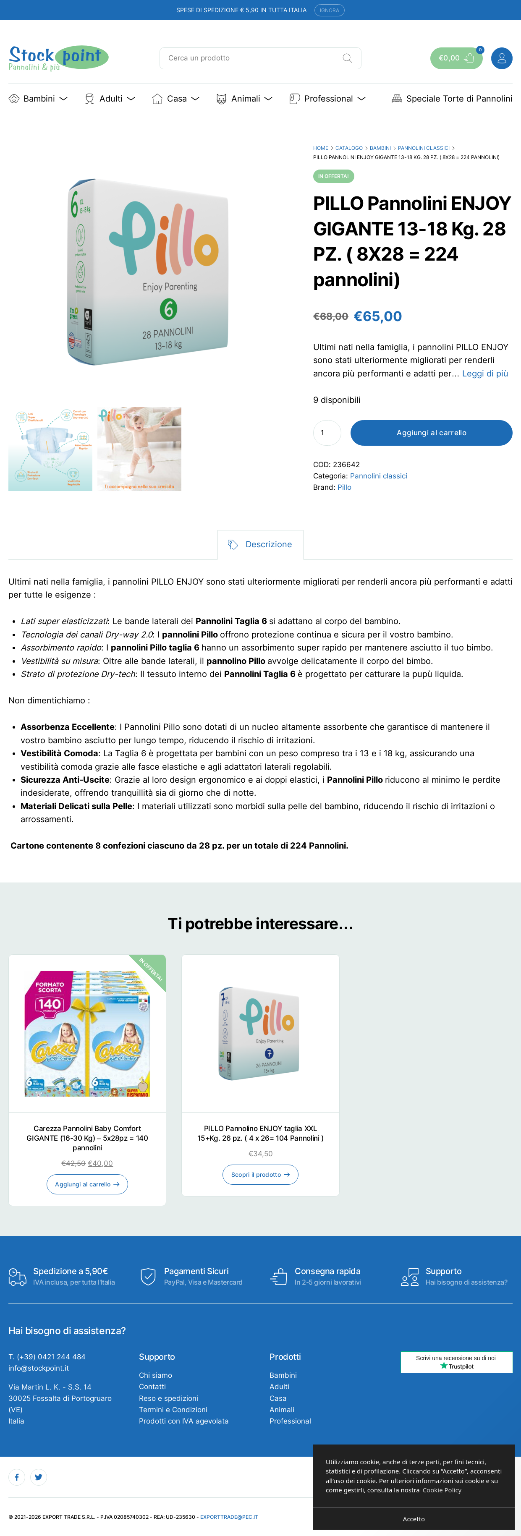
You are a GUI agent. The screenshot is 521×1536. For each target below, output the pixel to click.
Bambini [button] (38, 98)
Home (320, 148)
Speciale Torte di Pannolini (452, 98)
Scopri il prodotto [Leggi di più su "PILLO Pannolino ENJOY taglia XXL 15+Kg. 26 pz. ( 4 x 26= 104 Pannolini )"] (256, 1174)
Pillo (344, 487)
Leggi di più (485, 373)
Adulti (279, 1386)
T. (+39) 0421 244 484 (47, 1357)
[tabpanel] (260, 714)
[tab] (260, 545)
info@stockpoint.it (38, 1368)
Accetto (414, 1519)
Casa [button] (175, 98)
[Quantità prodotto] (327, 433)
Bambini (380, 148)
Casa (278, 1398)
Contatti (152, 1386)
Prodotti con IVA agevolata (184, 1421)
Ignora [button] (329, 10)
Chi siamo (155, 1375)
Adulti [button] (109, 98)
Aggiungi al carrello (431, 432)
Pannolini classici (424, 148)
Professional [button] (327, 98)
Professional (290, 1421)
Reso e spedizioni (168, 1398)
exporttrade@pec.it (229, 1517)
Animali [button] (244, 98)
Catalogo (349, 148)
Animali (282, 1409)
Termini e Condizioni (173, 1409)
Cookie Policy (442, 1490)
